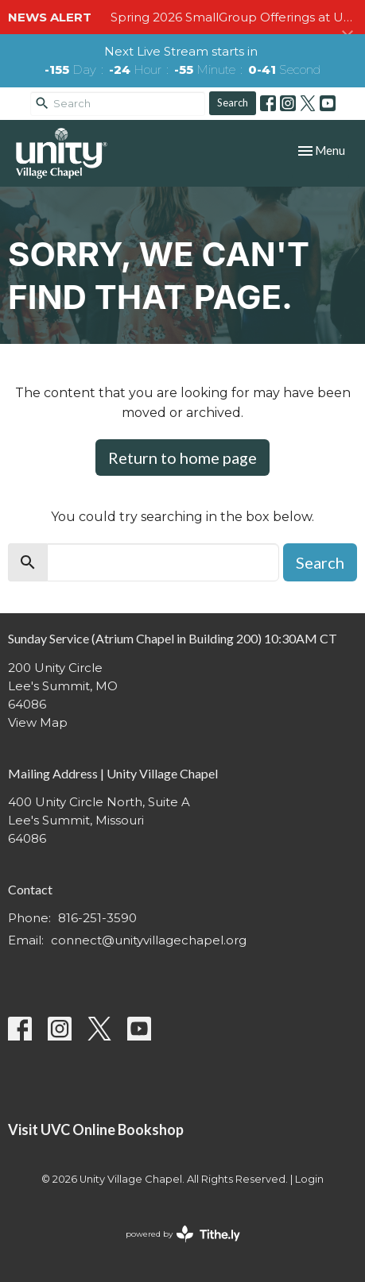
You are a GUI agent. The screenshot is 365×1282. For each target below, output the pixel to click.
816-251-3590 (97, 917)
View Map (38, 722)
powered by (183, 1234)
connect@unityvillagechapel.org (149, 940)
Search (232, 102)
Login (309, 1179)
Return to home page (182, 457)
